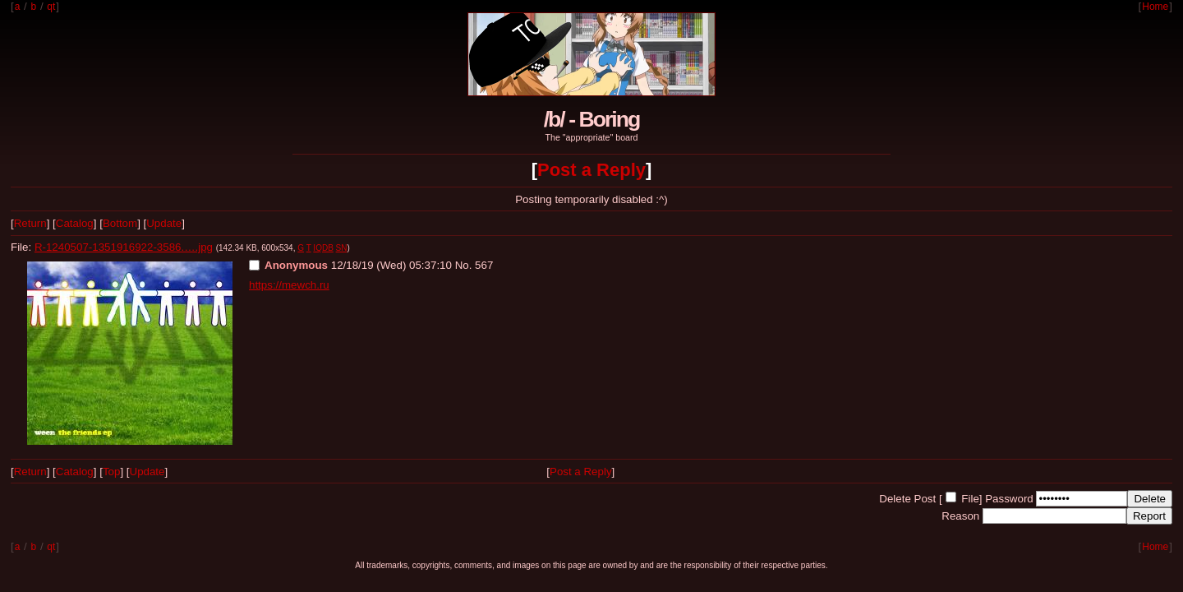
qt (51, 6)
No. (463, 265)
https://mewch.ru (289, 285)
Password (1009, 499)
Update (164, 223)
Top (112, 471)
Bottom (120, 223)
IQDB (323, 247)
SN (342, 247)
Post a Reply (591, 170)
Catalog (75, 223)
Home (1155, 6)
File (969, 499)
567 (484, 265)
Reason (960, 516)
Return (30, 223)
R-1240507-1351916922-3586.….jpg (124, 247)
